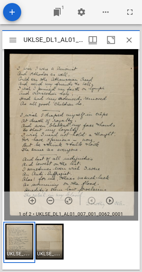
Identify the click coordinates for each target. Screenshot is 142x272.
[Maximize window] (111, 40)
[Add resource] (12, 12)
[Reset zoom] (68, 201)
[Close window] (129, 40)
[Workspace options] (106, 12)
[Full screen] (130, 12)
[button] (19, 242)
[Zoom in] (32, 201)
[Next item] (110, 201)
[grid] (71, 245)
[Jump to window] (57, 12)
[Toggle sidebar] (13, 40)
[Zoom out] (50, 201)
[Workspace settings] (81, 12)
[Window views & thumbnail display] (93, 40)
